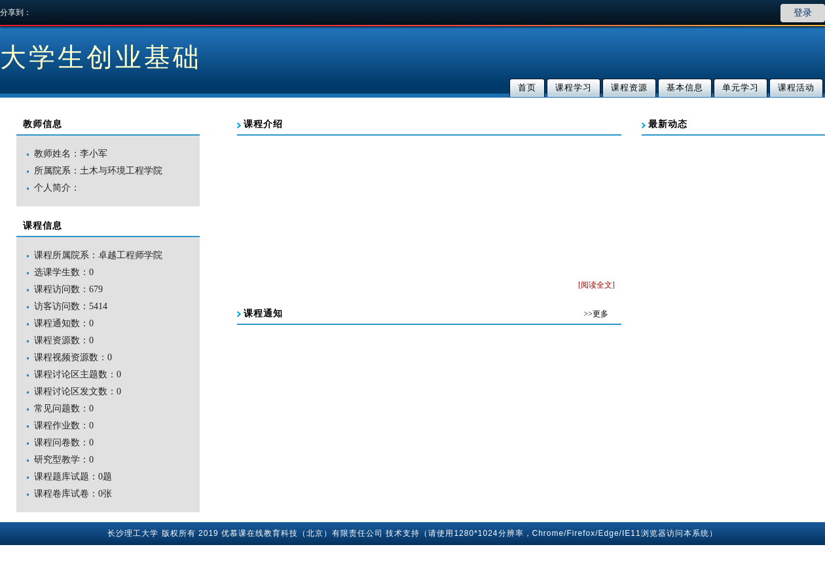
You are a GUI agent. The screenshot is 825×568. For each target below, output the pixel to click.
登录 (803, 13)
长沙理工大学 (132, 533)
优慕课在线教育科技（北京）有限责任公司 (302, 533)
